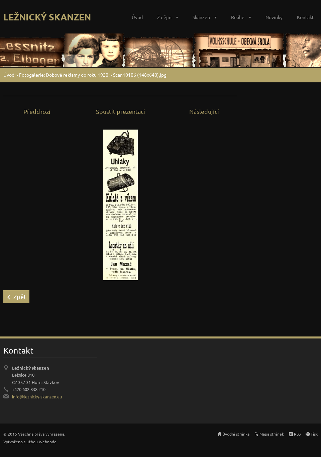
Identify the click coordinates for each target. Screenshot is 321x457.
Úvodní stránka (235, 434)
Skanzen (201, 17)
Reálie (237, 17)
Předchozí (36, 111)
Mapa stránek (271, 434)
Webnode (48, 441)
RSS (297, 434)
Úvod (137, 17)
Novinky (274, 17)
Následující (204, 111)
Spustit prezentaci (120, 111)
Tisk (314, 434)
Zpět (19, 296)
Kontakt (305, 17)
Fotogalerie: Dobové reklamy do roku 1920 (63, 75)
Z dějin (164, 17)
